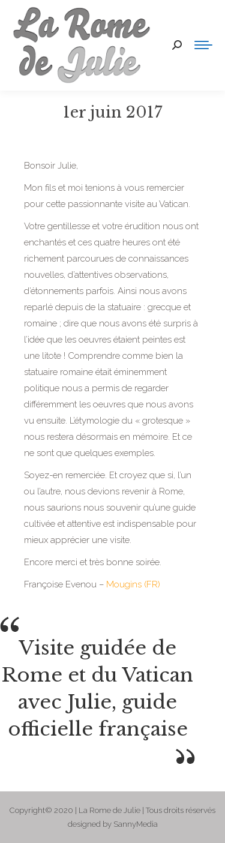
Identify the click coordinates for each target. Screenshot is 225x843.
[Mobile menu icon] (203, 45)
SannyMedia (135, 824)
